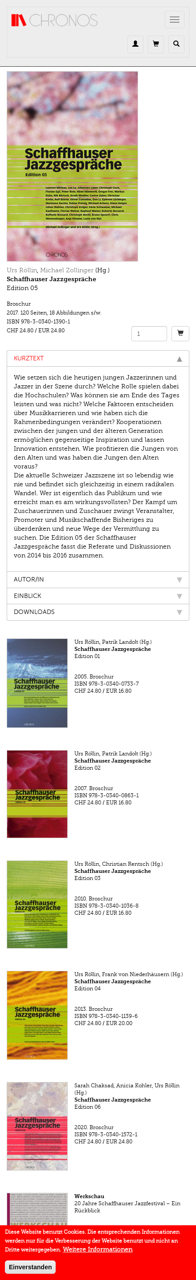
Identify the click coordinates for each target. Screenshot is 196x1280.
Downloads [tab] (98, 612)
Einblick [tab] (98, 596)
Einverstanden (30, 1271)
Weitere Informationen (97, 1254)
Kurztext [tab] (98, 358)
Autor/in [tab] (98, 579)
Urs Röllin (22, 270)
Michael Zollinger (67, 270)
